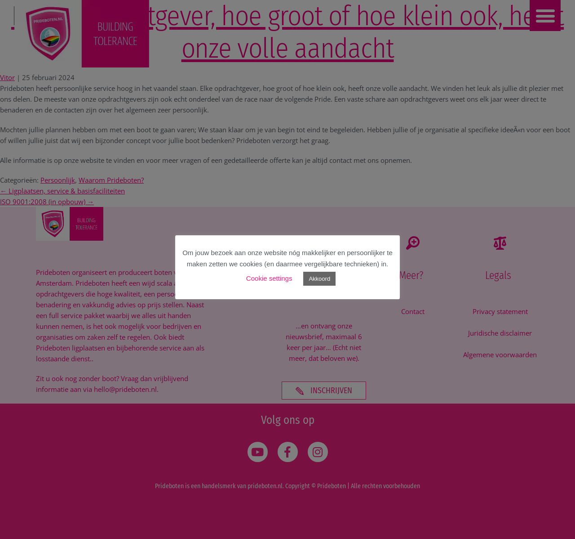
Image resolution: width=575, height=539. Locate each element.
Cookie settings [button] (269, 278)
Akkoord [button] (319, 278)
